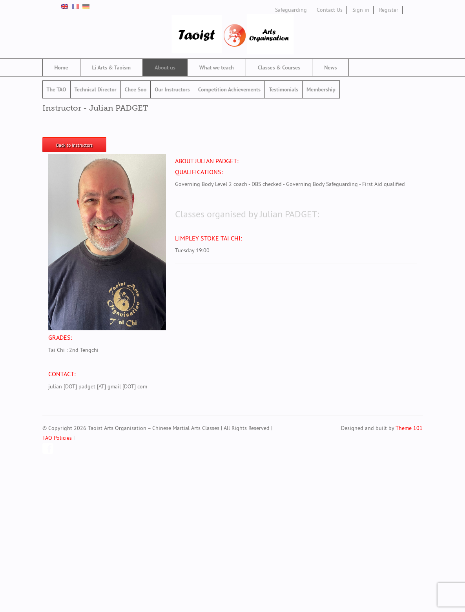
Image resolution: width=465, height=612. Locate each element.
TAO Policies (57, 437)
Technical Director (96, 89)
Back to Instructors (74, 145)
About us (165, 67)
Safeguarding (291, 9)
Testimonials (283, 89)
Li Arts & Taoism (111, 67)
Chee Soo (136, 89)
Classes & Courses (279, 67)
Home (61, 67)
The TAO (56, 89)
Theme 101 (409, 428)
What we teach (216, 67)
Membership (321, 89)
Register (388, 9)
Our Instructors (172, 89)
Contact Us (330, 9)
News (330, 67)
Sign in (360, 9)
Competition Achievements (229, 89)
